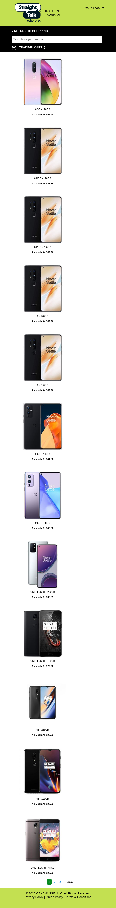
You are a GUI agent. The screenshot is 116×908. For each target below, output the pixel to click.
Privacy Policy (34, 897)
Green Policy (54, 897)
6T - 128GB (42, 798)
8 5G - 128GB (42, 109)
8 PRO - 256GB (42, 247)
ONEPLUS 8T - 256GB (42, 592)
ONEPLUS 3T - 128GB (42, 661)
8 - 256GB (42, 385)
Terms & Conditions (78, 897)
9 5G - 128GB (42, 523)
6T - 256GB (42, 729)
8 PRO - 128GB (42, 178)
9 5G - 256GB (42, 454)
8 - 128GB (42, 316)
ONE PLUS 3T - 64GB (43, 867)
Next (70, 881)
